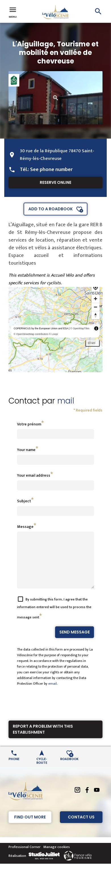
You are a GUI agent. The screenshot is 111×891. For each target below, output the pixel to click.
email (52, 694)
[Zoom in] (95, 299)
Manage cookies (56, 857)
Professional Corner (25, 857)
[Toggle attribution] (96, 328)
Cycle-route (41, 770)
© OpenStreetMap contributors (31, 334)
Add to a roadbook (50, 209)
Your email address (33, 475)
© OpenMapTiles (79, 328)
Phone (14, 768)
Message (25, 526)
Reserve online (55, 182)
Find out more (30, 827)
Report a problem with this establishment (43, 739)
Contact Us (81, 827)
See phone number (51, 169)
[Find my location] (95, 287)
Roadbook (69, 768)
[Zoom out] (95, 307)
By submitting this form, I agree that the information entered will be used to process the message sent (54, 618)
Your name (26, 449)
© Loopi (53, 334)
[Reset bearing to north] (95, 315)
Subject (24, 501)
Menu (13, 11)
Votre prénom (29, 424)
